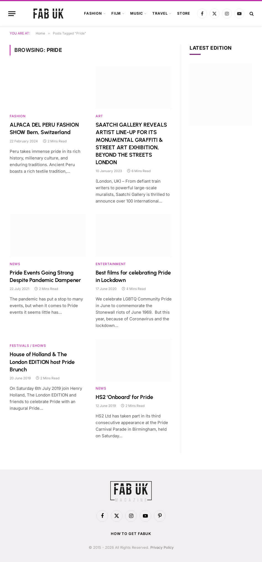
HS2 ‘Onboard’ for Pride (124, 397)
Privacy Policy (162, 547)
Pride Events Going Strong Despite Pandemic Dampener (45, 276)
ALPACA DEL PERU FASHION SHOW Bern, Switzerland (44, 128)
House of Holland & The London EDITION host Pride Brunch (42, 361)
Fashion (93, 13)
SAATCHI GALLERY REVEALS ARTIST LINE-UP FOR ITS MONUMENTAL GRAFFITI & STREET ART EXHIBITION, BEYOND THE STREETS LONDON (131, 143)
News (15, 264)
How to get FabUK (131, 533)
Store (183, 13)
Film (116, 13)
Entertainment (111, 264)
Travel (160, 13)
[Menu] (11, 13)
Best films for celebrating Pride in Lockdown (133, 276)
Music (136, 13)
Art (99, 116)
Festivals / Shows (28, 345)
